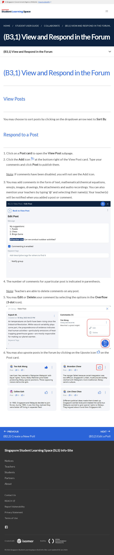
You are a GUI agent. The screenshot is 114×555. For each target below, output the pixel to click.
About (8, 483)
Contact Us (10, 495)
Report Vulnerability (15, 506)
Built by (55, 541)
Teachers (10, 466)
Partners (10, 478)
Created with (21, 541)
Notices (9, 460)
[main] (57, 230)
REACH (8, 500)
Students (10, 472)
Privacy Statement (14, 512)
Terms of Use (11, 518)
